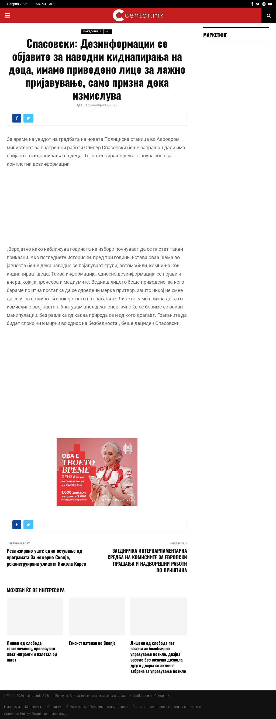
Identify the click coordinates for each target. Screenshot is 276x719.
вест (108, 31)
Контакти (54, 707)
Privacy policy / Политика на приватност (97, 707)
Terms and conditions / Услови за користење (167, 707)
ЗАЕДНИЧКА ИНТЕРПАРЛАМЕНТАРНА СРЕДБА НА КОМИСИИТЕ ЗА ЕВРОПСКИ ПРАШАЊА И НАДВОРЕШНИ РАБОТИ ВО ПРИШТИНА (147, 560)
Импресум (12, 707)
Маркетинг (33, 707)
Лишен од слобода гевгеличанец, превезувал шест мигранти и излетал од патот (32, 651)
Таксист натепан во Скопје (92, 643)
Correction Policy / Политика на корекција (35, 714)
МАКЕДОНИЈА (92, 31)
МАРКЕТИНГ (46, 4)
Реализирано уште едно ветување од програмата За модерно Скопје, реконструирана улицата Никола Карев (46, 557)
